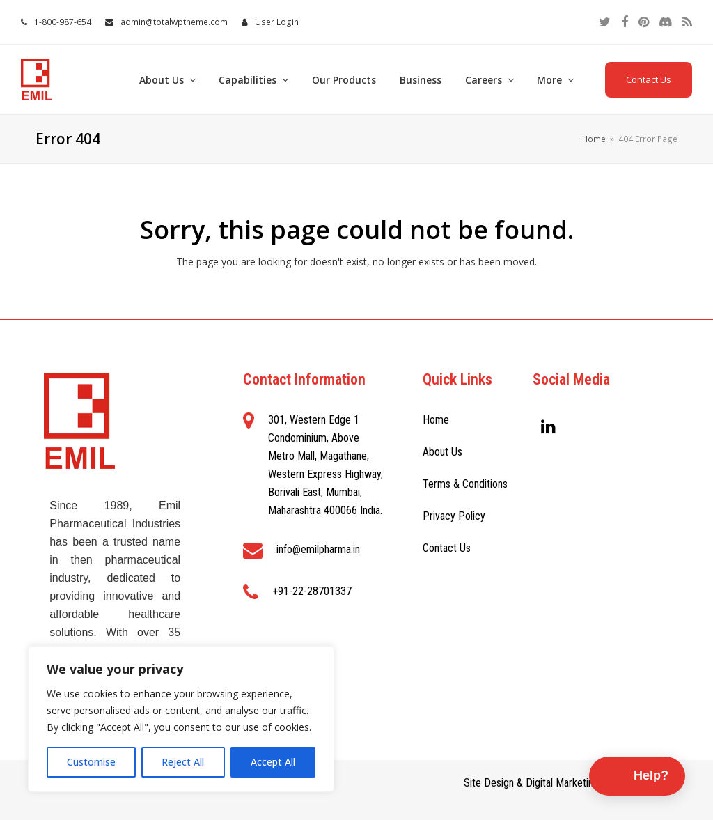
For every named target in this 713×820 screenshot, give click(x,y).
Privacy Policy (454, 516)
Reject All (183, 761)
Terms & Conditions (465, 483)
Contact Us (648, 79)
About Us (442, 451)
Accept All (273, 761)
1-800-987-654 (62, 22)
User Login (277, 22)
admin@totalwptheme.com (174, 22)
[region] (181, 719)
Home (436, 419)
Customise (91, 761)
